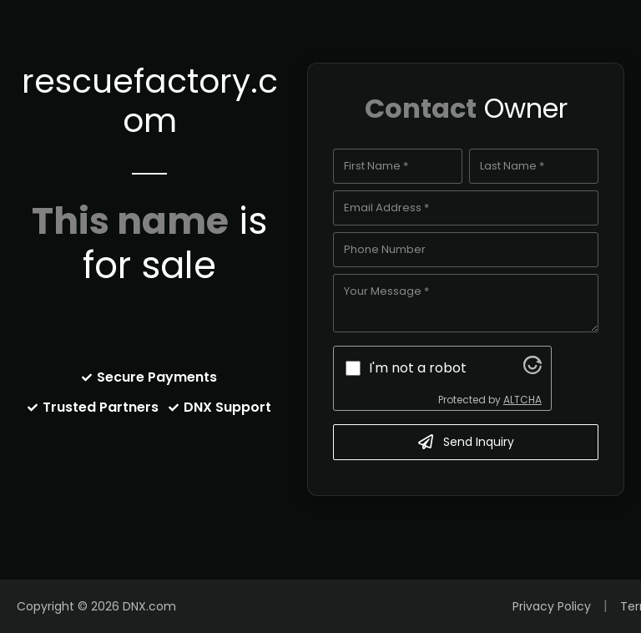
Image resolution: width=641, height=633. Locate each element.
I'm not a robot (418, 367)
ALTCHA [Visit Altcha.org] (522, 399)
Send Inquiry (466, 441)
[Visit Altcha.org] (532, 369)
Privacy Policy (551, 606)
